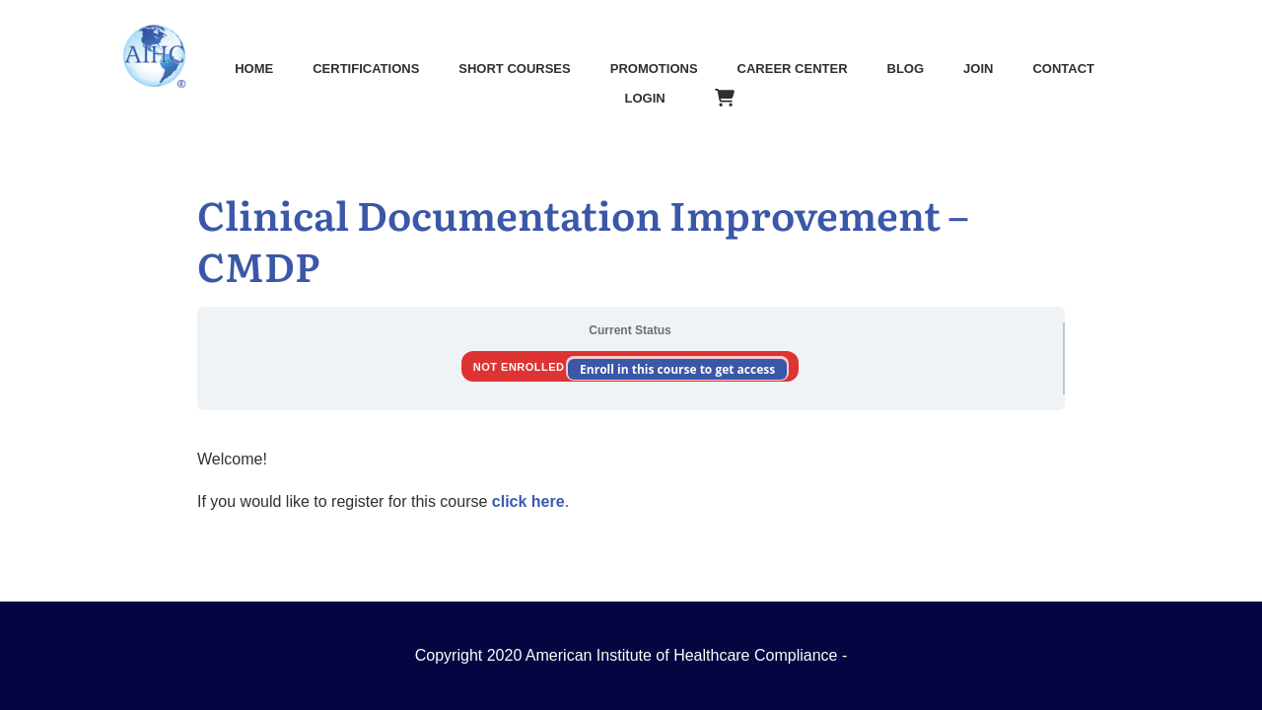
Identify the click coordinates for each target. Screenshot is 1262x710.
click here (528, 501)
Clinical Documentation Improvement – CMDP (582, 239)
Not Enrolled (520, 367)
